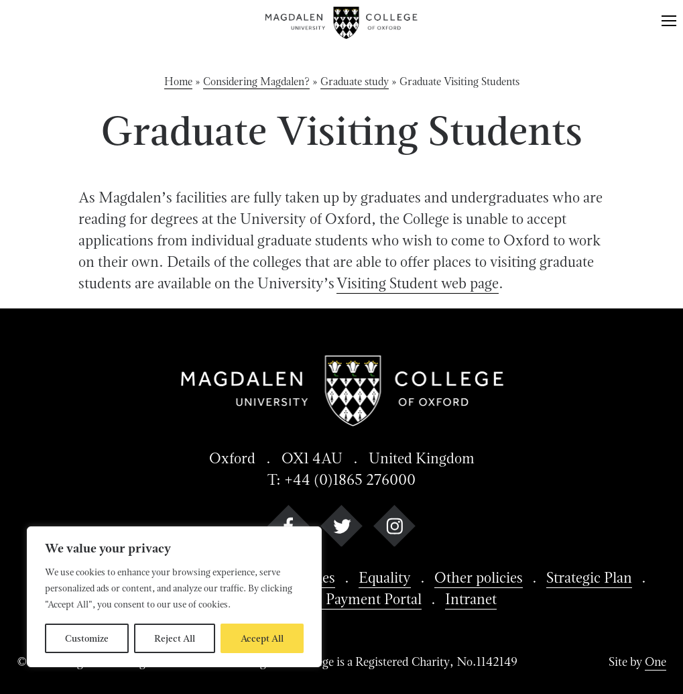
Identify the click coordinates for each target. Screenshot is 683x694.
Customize (87, 638)
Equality (385, 577)
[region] (174, 596)
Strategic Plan (589, 577)
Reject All (174, 638)
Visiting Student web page (417, 283)
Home (178, 81)
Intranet (471, 599)
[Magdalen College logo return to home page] (342, 23)
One (655, 661)
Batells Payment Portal (351, 599)
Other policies (478, 577)
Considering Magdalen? (256, 81)
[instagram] (394, 529)
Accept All (262, 638)
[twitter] (341, 529)
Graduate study (354, 81)
